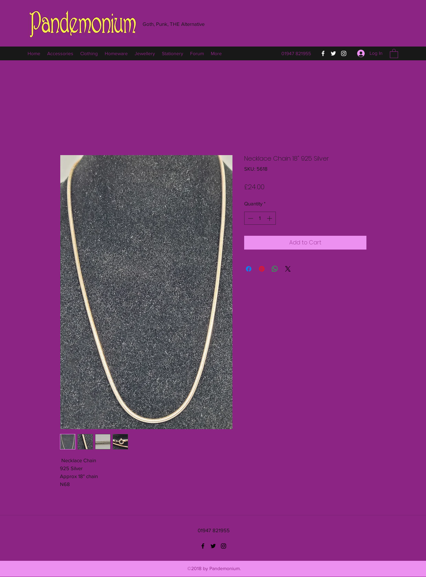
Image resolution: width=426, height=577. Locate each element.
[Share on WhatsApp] (275, 269)
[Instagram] (343, 53)
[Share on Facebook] (249, 269)
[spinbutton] (260, 218)
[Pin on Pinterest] (262, 269)
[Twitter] (333, 53)
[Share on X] (288, 269)
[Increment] (270, 218)
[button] (394, 53)
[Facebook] (323, 53)
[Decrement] (249, 218)
